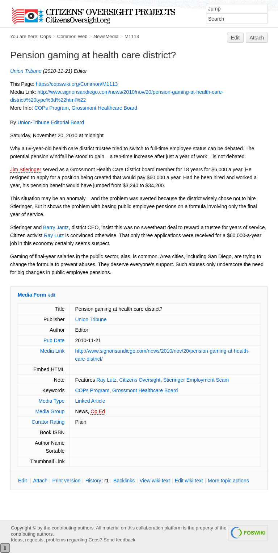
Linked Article (90, 401)
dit (23, 480)
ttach (40, 480)
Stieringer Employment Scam (196, 380)
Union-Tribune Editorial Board (50, 122)
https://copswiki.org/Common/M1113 (77, 84)
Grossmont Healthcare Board (104, 108)
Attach (257, 38)
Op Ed (97, 411)
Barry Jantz (56, 227)
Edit (235, 38)
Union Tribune (26, 71)
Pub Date (53, 340)
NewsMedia (105, 36)
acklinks (124, 480)
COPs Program (51, 108)
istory (93, 480)
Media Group (49, 411)
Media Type (51, 401)
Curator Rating (47, 422)
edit (51, 295)
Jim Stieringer (25, 169)
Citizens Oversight (140, 380)
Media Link (52, 351)
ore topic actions (228, 480)
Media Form (32, 295)
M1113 (132, 36)
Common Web (72, 36)
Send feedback (119, 539)
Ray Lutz (54, 235)
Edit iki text (189, 480)
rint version (66, 480)
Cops (45, 36)
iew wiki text (155, 480)
